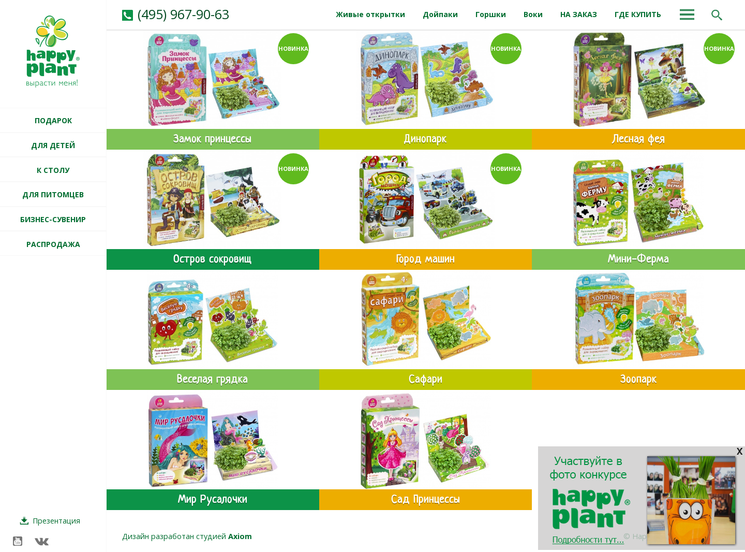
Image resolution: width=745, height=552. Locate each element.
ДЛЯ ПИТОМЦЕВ (53, 194)
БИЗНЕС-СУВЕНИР (53, 219)
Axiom (240, 536)
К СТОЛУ (53, 170)
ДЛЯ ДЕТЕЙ (53, 145)
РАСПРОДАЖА (53, 244)
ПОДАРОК (53, 120)
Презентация (56, 521)
